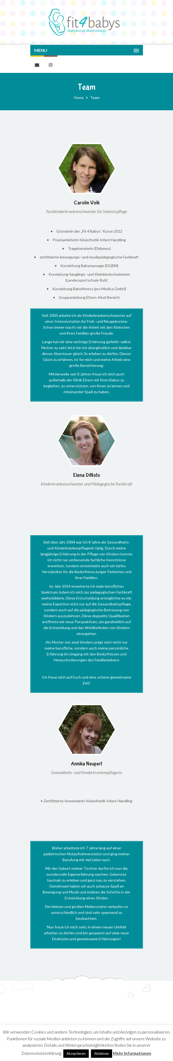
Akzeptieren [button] (76, 1053)
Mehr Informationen (132, 1053)
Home (79, 97)
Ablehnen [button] (101, 1053)
